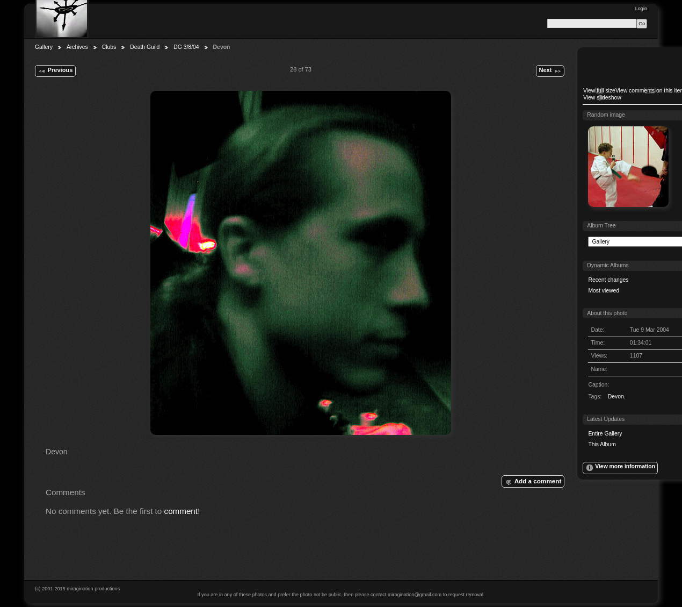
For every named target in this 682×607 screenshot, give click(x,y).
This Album (601, 444)
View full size (599, 91)
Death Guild (144, 47)
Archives (77, 47)
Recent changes (608, 280)
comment (181, 511)
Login (641, 8)
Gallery (44, 47)
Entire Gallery (605, 434)
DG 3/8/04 (186, 47)
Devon (616, 396)
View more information (620, 467)
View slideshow (602, 98)
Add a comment (532, 481)
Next (550, 71)
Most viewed (603, 291)
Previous (55, 71)
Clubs (109, 47)
